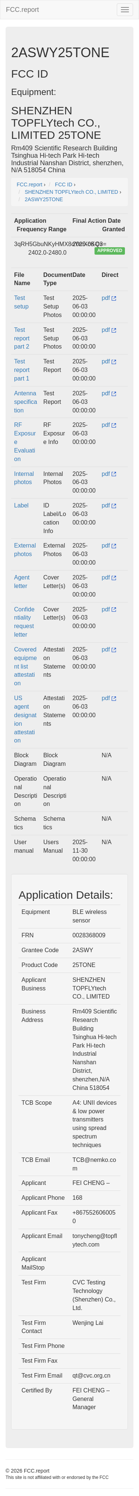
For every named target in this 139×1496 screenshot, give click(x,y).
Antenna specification (25, 402)
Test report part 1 (22, 370)
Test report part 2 (22, 338)
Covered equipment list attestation (25, 666)
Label (21, 505)
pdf (109, 298)
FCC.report (22, 9)
